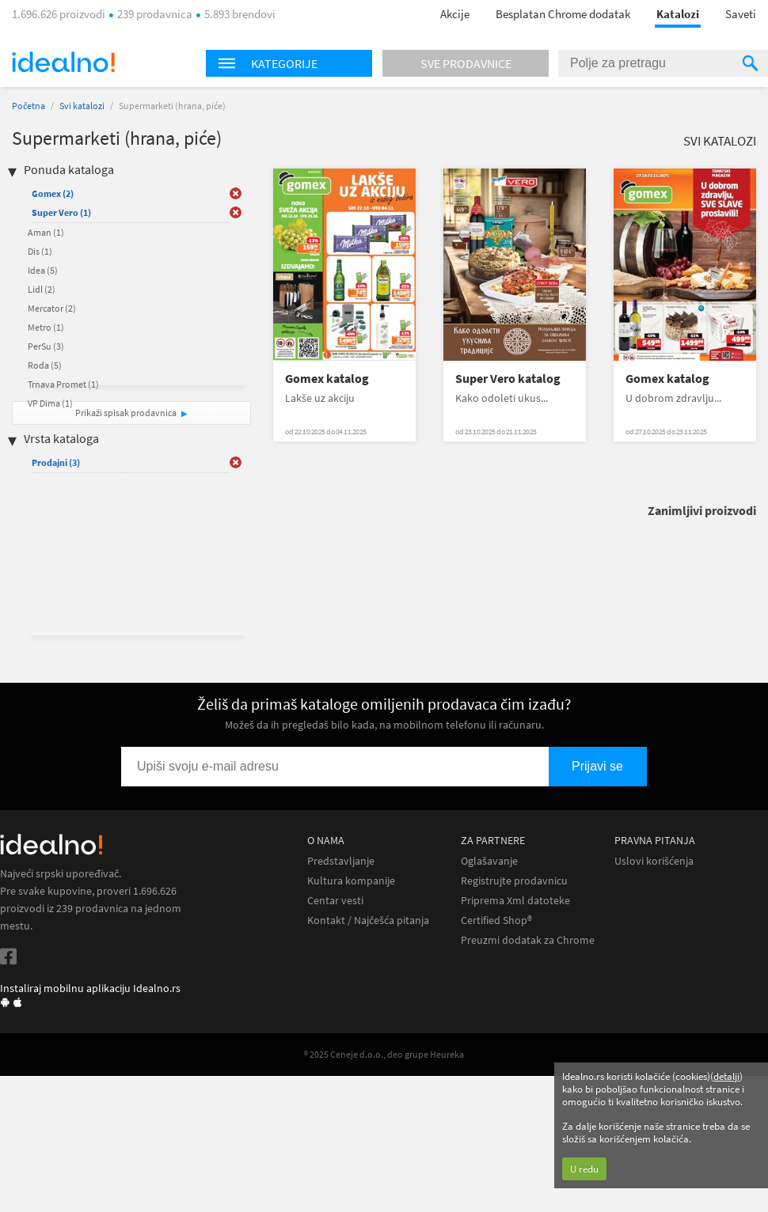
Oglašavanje (489, 861)
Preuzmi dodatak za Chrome (528, 940)
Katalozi (677, 13)
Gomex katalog (327, 378)
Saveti (740, 13)
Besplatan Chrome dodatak (563, 13)
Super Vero (61, 212)
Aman (46, 232)
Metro (46, 327)
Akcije (455, 13)
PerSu (46, 346)
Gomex (53, 193)
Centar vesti (335, 900)
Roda (45, 365)
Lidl (41, 289)
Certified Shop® (496, 920)
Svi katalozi (82, 106)
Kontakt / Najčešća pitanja (368, 920)
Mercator (52, 308)
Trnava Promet (63, 384)
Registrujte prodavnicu (514, 881)
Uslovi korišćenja (654, 861)
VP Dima (50, 403)
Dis (40, 251)
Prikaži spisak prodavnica (126, 413)
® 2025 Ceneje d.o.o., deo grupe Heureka (384, 1054)
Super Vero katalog (508, 378)
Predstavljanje (340, 861)
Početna (28, 106)
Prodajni (56, 462)
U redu (584, 1169)
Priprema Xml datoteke (515, 900)
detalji (726, 1076)
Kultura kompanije (351, 881)
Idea (43, 270)
